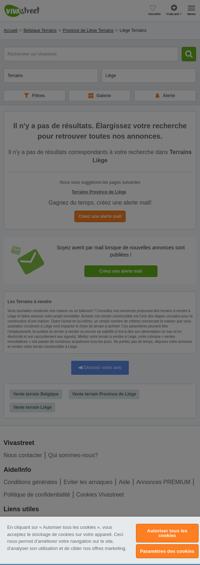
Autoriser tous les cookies (167, 533)
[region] (100, 541)
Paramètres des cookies (167, 551)
